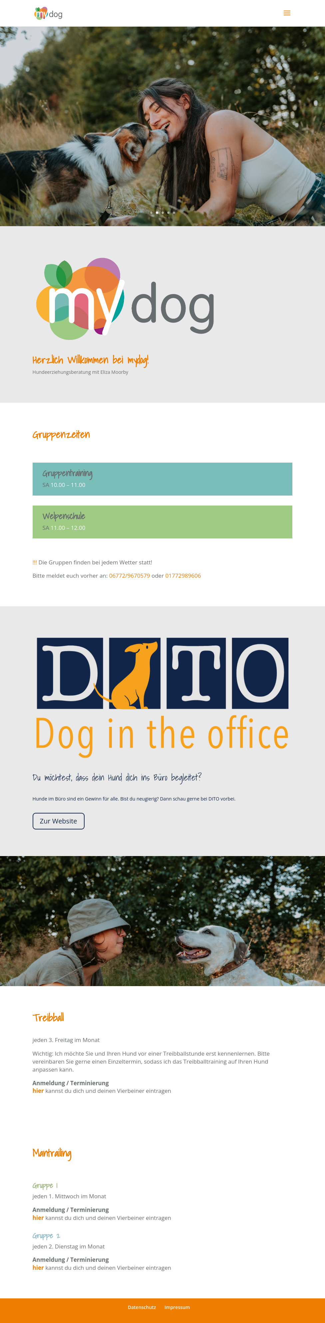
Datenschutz (142, 1307)
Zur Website (58, 820)
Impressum (177, 1307)
